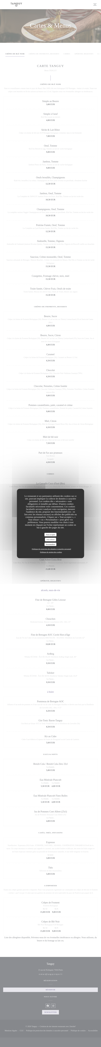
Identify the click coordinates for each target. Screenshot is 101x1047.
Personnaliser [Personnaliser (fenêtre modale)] (50, 544)
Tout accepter (50, 535)
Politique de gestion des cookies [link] (51, 552)
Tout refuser (50, 540)
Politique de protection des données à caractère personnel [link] (51, 549)
